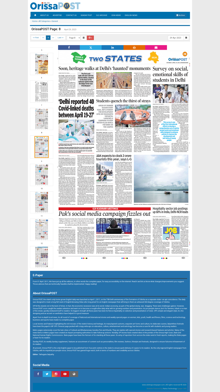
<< (43, 38)
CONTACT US (71, 15)
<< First (36, 38)
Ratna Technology (170, 389)
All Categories (44, 21)
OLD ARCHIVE (101, 15)
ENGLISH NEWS (131, 15)
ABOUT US (44, 15)
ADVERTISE (57, 15)
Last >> (61, 38)
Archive (181, 15)
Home (34, 21)
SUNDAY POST (86, 15)
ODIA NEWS (116, 15)
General (55, 21)
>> (53, 38)
